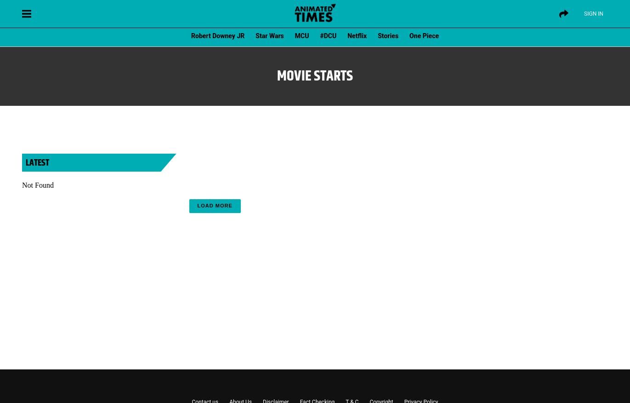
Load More (215, 205)
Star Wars (269, 36)
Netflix (357, 36)
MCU (302, 36)
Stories (388, 36)
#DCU (328, 36)
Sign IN (593, 14)
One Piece (424, 36)
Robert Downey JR (217, 36)
